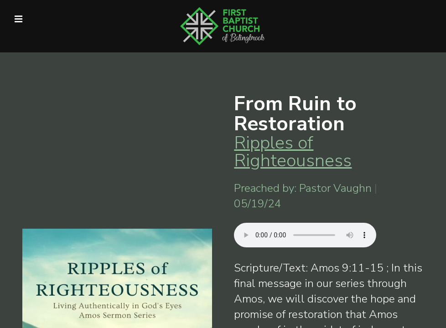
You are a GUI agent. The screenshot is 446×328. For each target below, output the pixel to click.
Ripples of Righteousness (293, 151)
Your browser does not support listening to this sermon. (305, 235)
